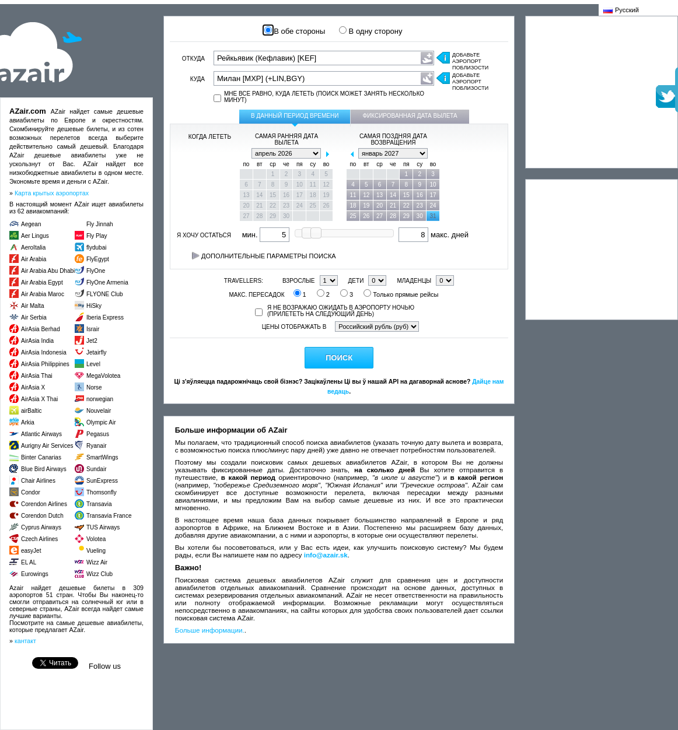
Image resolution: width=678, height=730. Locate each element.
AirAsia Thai (37, 376)
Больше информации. (209, 630)
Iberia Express (105, 317)
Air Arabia (33, 259)
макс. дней (434, 234)
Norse (94, 387)
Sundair (96, 469)
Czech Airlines (39, 539)
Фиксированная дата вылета (409, 116)
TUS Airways (103, 527)
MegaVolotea (103, 376)
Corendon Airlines (44, 504)
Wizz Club (99, 574)
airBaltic (31, 411)
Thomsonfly (101, 492)
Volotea (96, 539)
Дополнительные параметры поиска (264, 255)
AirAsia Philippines (45, 364)
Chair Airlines (38, 481)
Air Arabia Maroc (42, 294)
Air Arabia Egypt (42, 282)
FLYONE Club (104, 294)
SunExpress (102, 481)
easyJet (31, 551)
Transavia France (108, 516)
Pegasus (97, 434)
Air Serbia (34, 317)
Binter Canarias (41, 457)
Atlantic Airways (41, 434)
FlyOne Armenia (107, 282)
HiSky (94, 306)
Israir (92, 329)
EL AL (28, 562)
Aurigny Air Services (47, 446)
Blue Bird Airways (44, 469)
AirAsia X (33, 387)
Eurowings (34, 574)
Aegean (31, 224)
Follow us (105, 666)
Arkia (27, 422)
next (327, 154)
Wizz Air (96, 562)
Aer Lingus (35, 236)
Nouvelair (98, 411)
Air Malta (32, 306)
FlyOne (95, 271)
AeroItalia (33, 247)
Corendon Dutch (42, 516)
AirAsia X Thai (39, 399)
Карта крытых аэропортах (52, 192)
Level (93, 364)
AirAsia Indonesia (44, 352)
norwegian (99, 399)
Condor (30, 492)
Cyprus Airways (41, 527)
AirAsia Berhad (40, 329)
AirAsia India (37, 341)
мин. (266, 234)
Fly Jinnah (99, 224)
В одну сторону (370, 31)
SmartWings (102, 457)
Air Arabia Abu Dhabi (48, 271)
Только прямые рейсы (401, 294)
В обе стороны (295, 31)
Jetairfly (96, 352)
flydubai (96, 247)
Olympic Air (101, 422)
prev (245, 154)
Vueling (96, 551)
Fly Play (96, 236)
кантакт (25, 640)
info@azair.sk (326, 555)
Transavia (99, 504)
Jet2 (91, 341)
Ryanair (96, 446)
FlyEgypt (97, 259)
